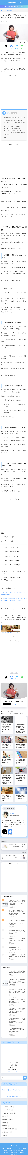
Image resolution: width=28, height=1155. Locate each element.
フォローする (16, 704)
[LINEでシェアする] (22, 47)
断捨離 (5, 1123)
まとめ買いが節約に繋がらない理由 (13, 120)
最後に (5, 138)
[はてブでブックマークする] (16, 48)
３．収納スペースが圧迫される (12, 128)
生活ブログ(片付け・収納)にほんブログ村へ (14, 1090)
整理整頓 (16, 714)
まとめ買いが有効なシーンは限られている (14, 117)
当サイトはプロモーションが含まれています (14, 6)
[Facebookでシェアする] (11, 48)
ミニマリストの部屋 (9, 1114)
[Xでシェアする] (6, 48)
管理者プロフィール (19, 1153)
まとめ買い (9, 714)
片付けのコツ (7, 1132)
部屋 (4, 1136)
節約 (21, 714)
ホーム (4, 1149)
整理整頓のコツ (12, 712)
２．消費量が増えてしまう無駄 (12, 127)
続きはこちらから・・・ (14, 1071)
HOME (14, 1146)
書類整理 (6, 1126)
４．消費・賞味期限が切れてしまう (13, 130)
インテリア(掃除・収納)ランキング (9, 633)
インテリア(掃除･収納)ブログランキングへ (14, 1097)
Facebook (10, 834)
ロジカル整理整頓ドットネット (14, 2)
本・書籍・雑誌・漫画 (9, 1129)
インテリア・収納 (8, 1107)
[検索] (25, 1078)
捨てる (5, 1117)
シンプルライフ (7, 1110)
